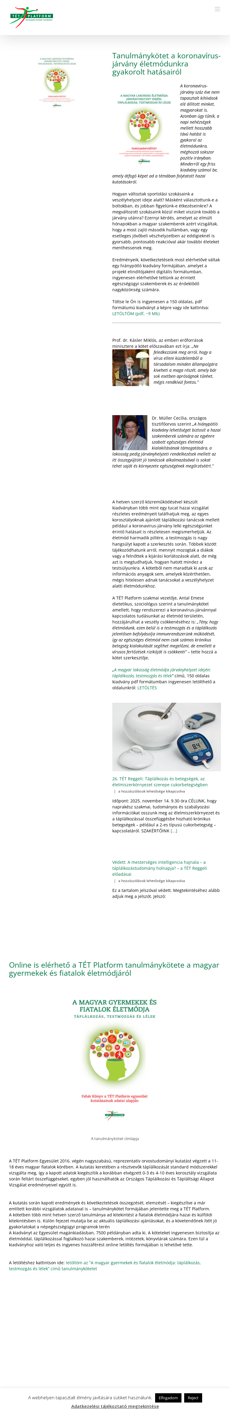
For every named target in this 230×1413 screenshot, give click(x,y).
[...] (173, 831)
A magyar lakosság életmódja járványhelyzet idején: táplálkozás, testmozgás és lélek (161, 673)
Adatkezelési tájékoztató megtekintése (115, 1406)
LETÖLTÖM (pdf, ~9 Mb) (136, 313)
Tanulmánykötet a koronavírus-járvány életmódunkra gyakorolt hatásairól (166, 63)
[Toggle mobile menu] (218, 9)
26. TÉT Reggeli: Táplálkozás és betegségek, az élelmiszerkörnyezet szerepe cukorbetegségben (160, 781)
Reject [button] (193, 1397)
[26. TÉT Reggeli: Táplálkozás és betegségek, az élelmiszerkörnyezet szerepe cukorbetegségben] (166, 737)
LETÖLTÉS (147, 687)
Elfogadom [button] (168, 1397)
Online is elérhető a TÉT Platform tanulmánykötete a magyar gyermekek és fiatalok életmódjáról (114, 969)
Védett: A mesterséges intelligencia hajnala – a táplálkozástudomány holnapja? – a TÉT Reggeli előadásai (159, 868)
